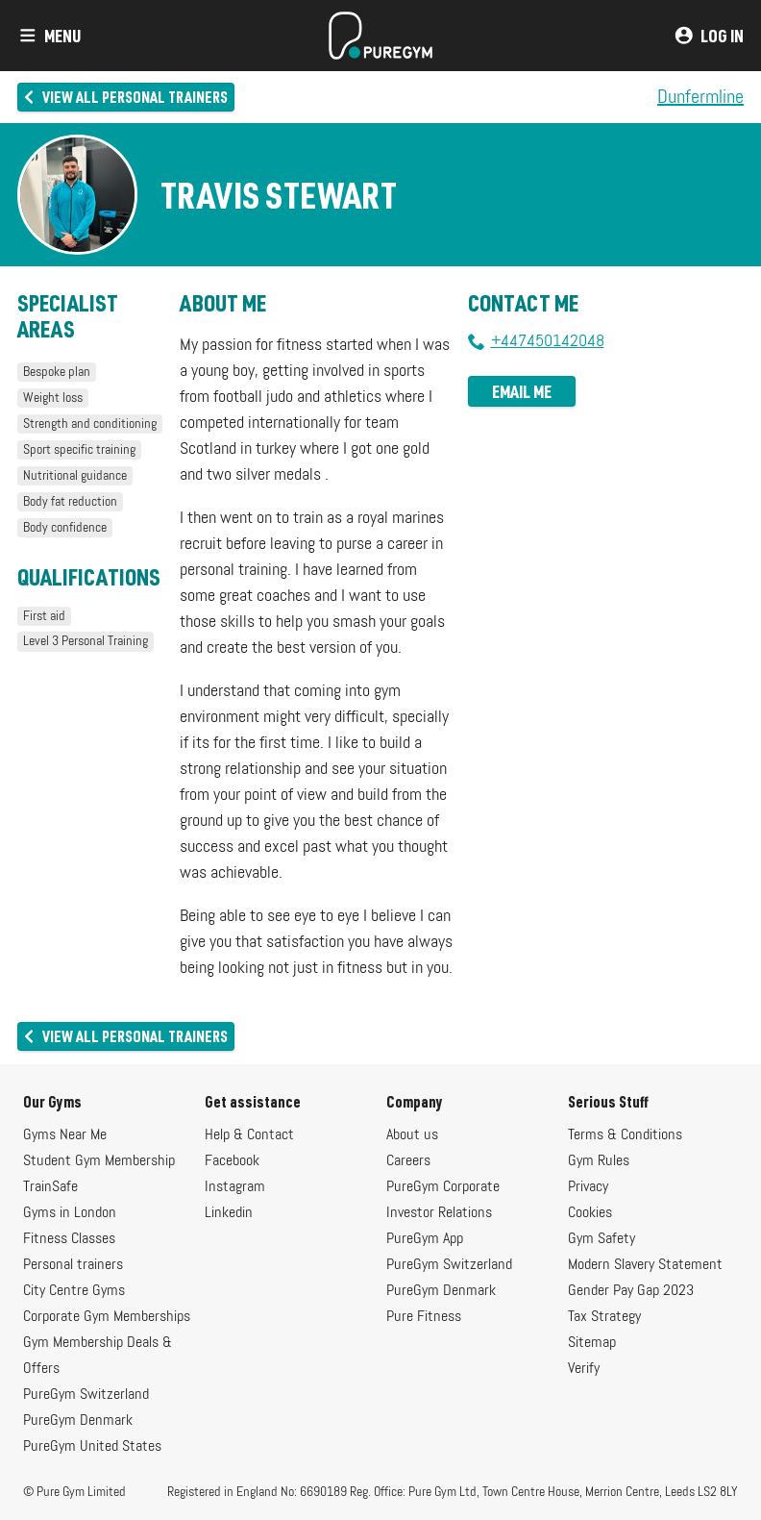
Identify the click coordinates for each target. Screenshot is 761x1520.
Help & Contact (249, 1135)
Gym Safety (601, 1239)
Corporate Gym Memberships (106, 1317)
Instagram (235, 1187)
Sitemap (592, 1343)
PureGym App (424, 1239)
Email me (522, 391)
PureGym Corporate (443, 1187)
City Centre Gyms (74, 1291)
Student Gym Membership (99, 1161)
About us (412, 1135)
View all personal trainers (124, 97)
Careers (408, 1161)
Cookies (590, 1213)
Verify (584, 1369)
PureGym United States (92, 1447)
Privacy (588, 1187)
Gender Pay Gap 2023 (631, 1291)
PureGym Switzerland (86, 1395)
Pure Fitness (423, 1317)
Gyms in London (69, 1213)
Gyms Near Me (65, 1135)
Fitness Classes (69, 1239)
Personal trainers (73, 1265)
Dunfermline (700, 97)
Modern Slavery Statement (645, 1265)
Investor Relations (439, 1213)
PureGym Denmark (78, 1421)
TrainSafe (50, 1187)
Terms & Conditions (625, 1135)
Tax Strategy (604, 1317)
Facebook (232, 1161)
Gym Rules (598, 1161)
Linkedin (229, 1213)
